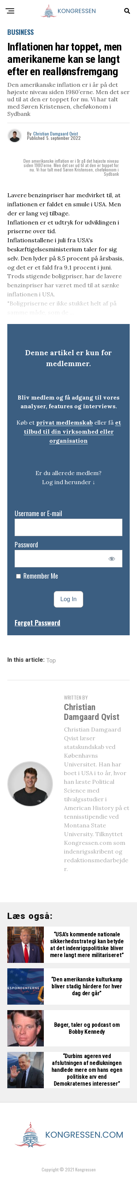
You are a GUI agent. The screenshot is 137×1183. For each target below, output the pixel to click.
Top (51, 661)
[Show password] (112, 558)
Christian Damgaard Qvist (55, 133)
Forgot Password (37, 622)
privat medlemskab (64, 422)
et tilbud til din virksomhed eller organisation (72, 431)
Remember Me (37, 575)
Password (26, 544)
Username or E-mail (38, 513)
